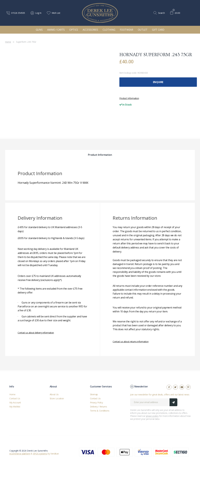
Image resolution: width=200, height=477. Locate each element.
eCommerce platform (19, 453)
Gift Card (158, 29)
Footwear (126, 29)
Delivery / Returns (98, 406)
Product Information (129, 98)
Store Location (57, 398)
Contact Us (14, 398)
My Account (15, 402)
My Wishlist (14, 406)
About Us (54, 394)
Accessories (90, 29)
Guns (39, 29)
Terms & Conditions (99, 410)
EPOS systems (40, 453)
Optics (73, 29)
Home (12, 394)
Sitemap (94, 394)
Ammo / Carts (56, 29)
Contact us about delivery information (36, 332)
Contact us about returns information (130, 341)
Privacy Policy (96, 402)
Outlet (143, 29)
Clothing (109, 29)
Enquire (158, 82)
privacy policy (152, 415)
